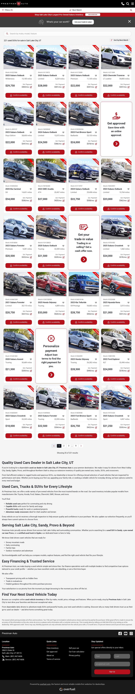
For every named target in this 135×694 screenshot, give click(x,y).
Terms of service (53, 659)
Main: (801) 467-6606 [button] (12, 656)
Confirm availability (18, 95)
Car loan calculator (76, 652)
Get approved (52, 652)
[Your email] (112, 664)
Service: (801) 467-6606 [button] (13, 659)
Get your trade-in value (83, 22)
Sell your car (74, 648)
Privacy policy (74, 655)
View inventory (52, 648)
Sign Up (112, 672)
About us (50, 655)
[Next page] (81, 446)
